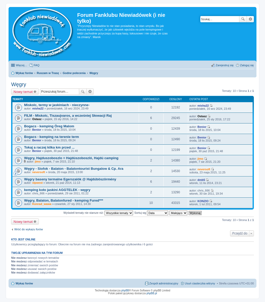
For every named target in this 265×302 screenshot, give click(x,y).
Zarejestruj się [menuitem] (224, 65)
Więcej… (21, 65)
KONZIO (203, 201)
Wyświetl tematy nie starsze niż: (98, 212)
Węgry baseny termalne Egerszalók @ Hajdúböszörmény (70, 179)
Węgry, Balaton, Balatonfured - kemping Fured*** (63, 200)
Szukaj (243, 19)
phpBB (125, 290)
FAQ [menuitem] (36, 65)
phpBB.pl (151, 293)
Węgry (18, 84)
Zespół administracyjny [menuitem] (163, 283)
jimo (38, 161)
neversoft (38, 172)
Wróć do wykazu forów (28, 229)
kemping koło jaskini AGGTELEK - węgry (57, 190)
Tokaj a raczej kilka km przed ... (49, 147)
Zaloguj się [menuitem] (247, 65)
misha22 (37, 108)
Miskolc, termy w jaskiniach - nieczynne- (57, 105)
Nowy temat (23, 91)
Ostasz (36, 119)
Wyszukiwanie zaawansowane (250, 19)
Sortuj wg (151, 212)
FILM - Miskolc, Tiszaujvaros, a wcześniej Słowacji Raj (68, 115)
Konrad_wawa (41, 203)
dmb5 (201, 179)
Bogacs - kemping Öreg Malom (49, 126)
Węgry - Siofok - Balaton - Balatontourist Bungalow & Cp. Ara (73, 169)
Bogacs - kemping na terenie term (51, 137)
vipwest (37, 182)
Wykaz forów (24, 283)
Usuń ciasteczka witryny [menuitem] (200, 283)
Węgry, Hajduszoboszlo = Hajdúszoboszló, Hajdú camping (71, 158)
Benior (36, 129)
